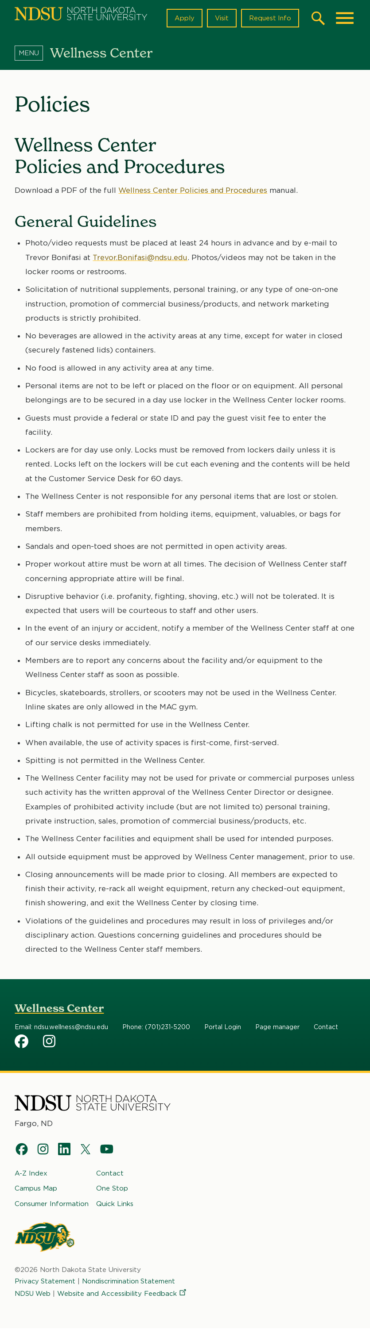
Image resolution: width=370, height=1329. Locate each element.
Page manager (277, 1026)
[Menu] (32, 53)
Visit (220, 18)
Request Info (269, 18)
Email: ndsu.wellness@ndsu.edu (61, 1026)
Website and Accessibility (123, 1294)
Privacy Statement (46, 1282)
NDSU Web (33, 1294)
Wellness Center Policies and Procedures (194, 190)
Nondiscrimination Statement (131, 1282)
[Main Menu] (344, 18)
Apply (183, 18)
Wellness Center (59, 1008)
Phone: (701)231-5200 (156, 1026)
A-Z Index (31, 1174)
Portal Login (222, 1026)
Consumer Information (52, 1204)
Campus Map (36, 1189)
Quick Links (114, 1204)
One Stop (112, 1189)
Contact (326, 1026)
